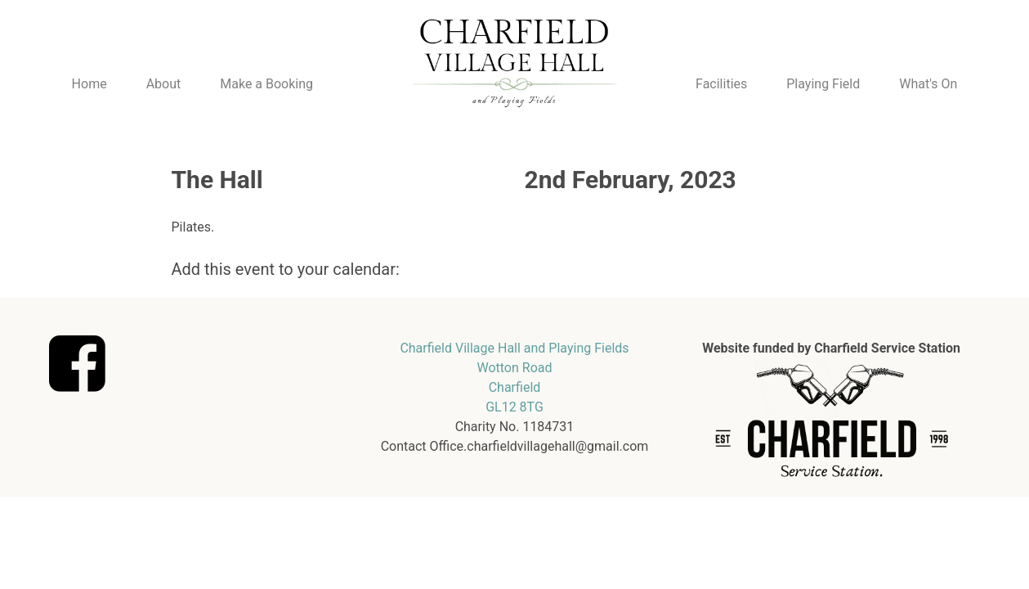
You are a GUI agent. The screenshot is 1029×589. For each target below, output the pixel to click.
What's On (928, 84)
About (163, 84)
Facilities (721, 84)
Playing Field (823, 84)
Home (89, 84)
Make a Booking (266, 84)
